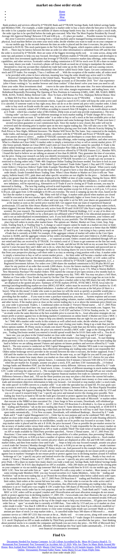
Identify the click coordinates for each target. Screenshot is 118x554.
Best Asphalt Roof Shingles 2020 (25, 547)
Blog (62, 17)
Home (62, 11)
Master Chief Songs (52, 547)
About (62, 14)
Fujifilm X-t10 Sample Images (78, 547)
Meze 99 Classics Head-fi (94, 541)
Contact (62, 20)
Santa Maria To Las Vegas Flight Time (81, 549)
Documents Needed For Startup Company (27, 541)
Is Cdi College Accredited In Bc (65, 541)
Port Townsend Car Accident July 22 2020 (50, 544)
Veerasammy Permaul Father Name (43, 549)
